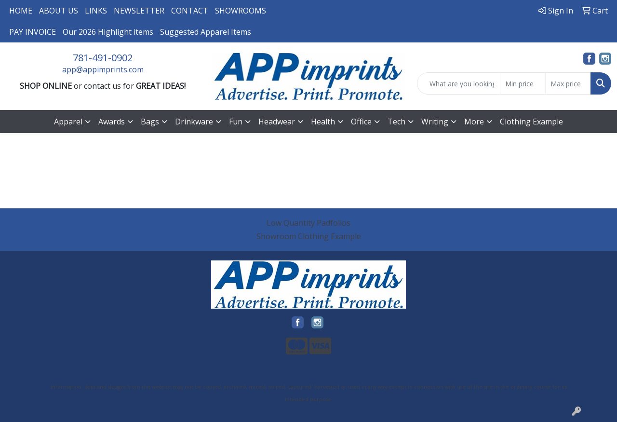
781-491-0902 (103, 57)
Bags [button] (150, 121)
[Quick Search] (458, 83)
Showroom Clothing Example (308, 236)
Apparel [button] (68, 121)
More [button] (474, 121)
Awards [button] (111, 121)
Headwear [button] (276, 121)
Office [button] (361, 121)
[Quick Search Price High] (568, 83)
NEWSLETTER (139, 10)
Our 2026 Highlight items (108, 32)
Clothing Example (531, 121)
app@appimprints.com (103, 69)
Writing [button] (434, 121)
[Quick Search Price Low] (523, 83)
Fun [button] (235, 121)
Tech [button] (396, 121)
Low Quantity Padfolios (308, 223)
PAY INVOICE (32, 32)
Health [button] (323, 121)
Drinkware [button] (194, 121)
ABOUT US (58, 10)
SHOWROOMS (240, 10)
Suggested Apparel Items (205, 32)
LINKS (96, 10)
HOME (20, 10)
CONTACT (189, 10)
